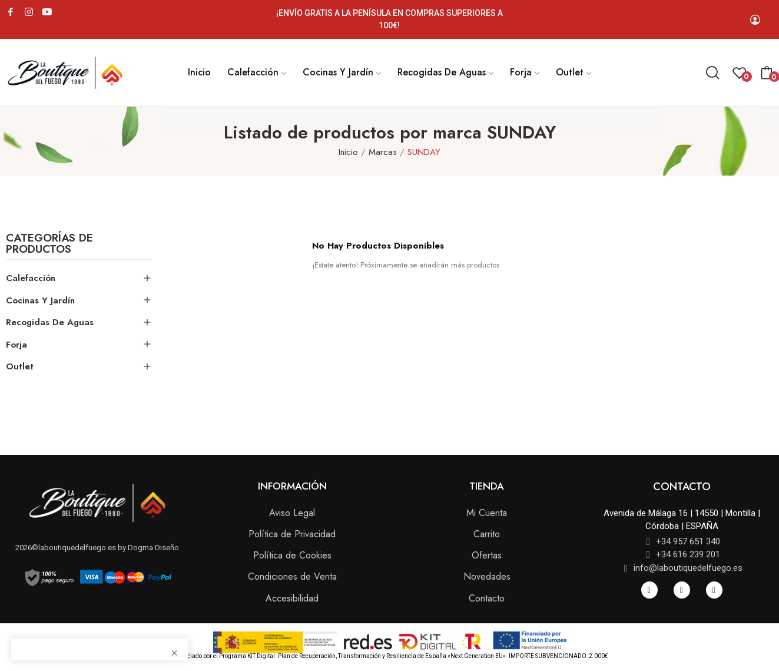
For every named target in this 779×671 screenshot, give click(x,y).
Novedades (487, 576)
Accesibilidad (292, 598)
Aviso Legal (292, 513)
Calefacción (30, 278)
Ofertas (487, 555)
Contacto (487, 598)
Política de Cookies (292, 555)
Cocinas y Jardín (40, 300)
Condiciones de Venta (292, 576)
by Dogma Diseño (147, 547)
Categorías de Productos (49, 245)
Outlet (20, 366)
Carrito (486, 534)
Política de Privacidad (292, 534)
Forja (16, 344)
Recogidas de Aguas (50, 322)
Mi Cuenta (486, 513)
